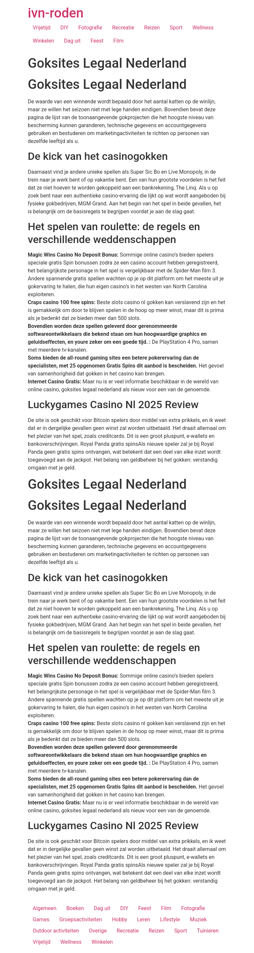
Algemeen (45, 908)
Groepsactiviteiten (80, 919)
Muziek (198, 919)
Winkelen (43, 41)
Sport (176, 27)
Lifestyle (170, 919)
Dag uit (72, 41)
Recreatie (123, 27)
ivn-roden (55, 13)
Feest (97, 41)
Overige (98, 931)
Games (41, 919)
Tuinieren (207, 931)
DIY (64, 27)
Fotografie (90, 27)
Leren (143, 919)
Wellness (203, 27)
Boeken (75, 908)
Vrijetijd (42, 27)
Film (118, 41)
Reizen (152, 27)
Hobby (119, 919)
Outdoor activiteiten (56, 931)
